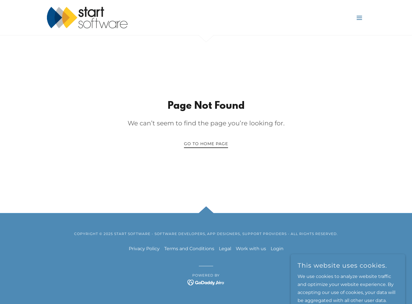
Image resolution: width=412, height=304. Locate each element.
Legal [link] (225, 248)
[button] (359, 17)
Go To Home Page (206, 143)
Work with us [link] (251, 248)
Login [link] (277, 248)
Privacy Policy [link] (144, 248)
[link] (87, 17)
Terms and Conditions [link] (189, 248)
